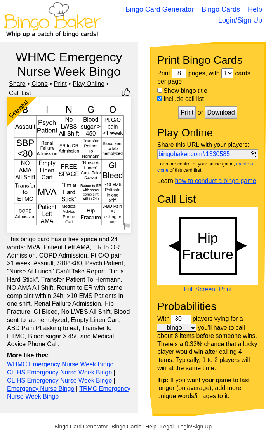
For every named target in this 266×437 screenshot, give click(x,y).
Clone (39, 83)
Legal (167, 426)
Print (60, 83)
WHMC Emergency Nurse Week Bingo (60, 364)
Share (17, 83)
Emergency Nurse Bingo (40, 388)
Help (255, 9)
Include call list (180, 99)
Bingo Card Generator (159, 9)
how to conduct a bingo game (215, 181)
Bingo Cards (221, 9)
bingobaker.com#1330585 (194, 154)
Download (221, 112)
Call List (20, 93)
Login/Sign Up (240, 20)
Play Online (88, 83)
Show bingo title (182, 90)
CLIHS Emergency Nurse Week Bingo (59, 372)
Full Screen (199, 289)
